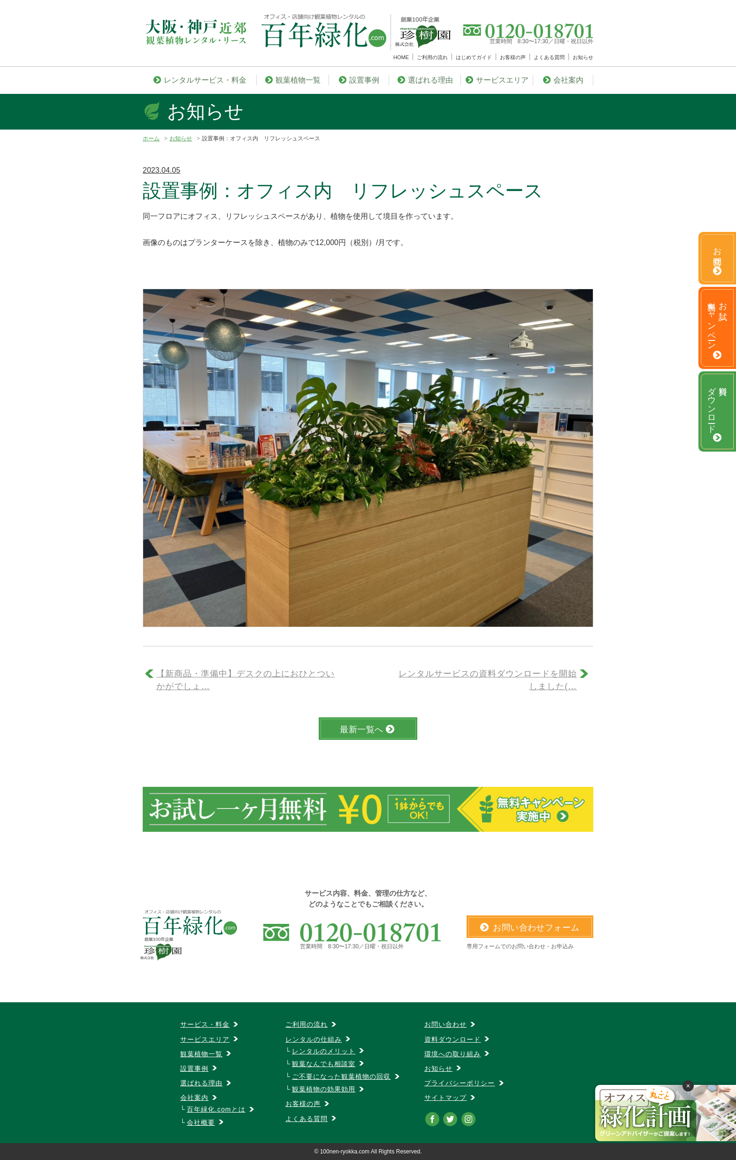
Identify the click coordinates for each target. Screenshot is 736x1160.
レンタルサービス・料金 (199, 80)
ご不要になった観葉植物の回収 (341, 1076)
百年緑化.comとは (216, 1109)
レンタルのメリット (323, 1051)
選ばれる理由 (425, 80)
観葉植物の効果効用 (323, 1089)
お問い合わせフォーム (529, 927)
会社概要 (201, 1122)
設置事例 (359, 80)
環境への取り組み (452, 1054)
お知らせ (583, 57)
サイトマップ (445, 1097)
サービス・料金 (205, 1024)
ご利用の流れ (432, 57)
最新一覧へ (367, 729)
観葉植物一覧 (293, 80)
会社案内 (563, 80)
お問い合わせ (445, 1024)
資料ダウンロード (452, 1039)
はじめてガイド (474, 57)
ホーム (151, 138)
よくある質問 (549, 57)
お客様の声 (513, 57)
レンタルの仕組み (313, 1039)
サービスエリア (497, 80)
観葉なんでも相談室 (323, 1064)
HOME (401, 57)
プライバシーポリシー (459, 1083)
